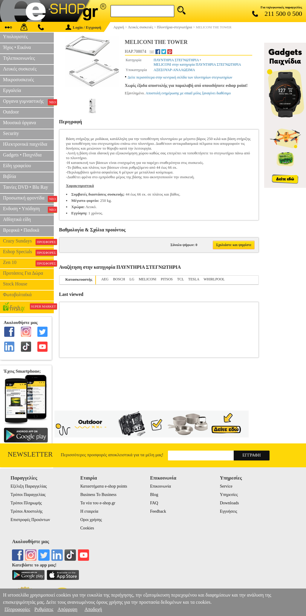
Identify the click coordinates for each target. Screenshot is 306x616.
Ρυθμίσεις (43, 609)
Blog (154, 494)
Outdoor (11, 111)
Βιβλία (9, 176)
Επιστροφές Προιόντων (30, 519)
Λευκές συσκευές (19, 68)
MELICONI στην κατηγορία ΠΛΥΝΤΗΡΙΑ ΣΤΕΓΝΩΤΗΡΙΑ (197, 64)
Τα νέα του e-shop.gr (97, 503)
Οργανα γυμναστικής (28, 102)
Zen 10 (28, 263)
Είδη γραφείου (17, 165)
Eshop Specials (28, 252)
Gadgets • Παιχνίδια (22, 154)
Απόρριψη (67, 609)
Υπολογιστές (15, 36)
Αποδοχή (93, 609)
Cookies (87, 528)
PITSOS (167, 279)
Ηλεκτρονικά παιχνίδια (25, 144)
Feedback (158, 511)
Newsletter (30, 454)
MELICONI (147, 279)
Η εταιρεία (89, 511)
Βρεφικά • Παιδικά (21, 230)
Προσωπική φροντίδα (28, 198)
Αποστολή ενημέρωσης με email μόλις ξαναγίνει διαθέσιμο (188, 93)
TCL (180, 279)
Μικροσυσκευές (18, 79)
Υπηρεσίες (229, 494)
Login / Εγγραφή (83, 27)
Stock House (15, 283)
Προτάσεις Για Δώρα (23, 273)
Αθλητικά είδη (17, 219)
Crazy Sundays (28, 241)
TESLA (193, 279)
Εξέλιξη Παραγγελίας (28, 486)
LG (131, 279)
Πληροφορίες (17, 609)
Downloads (229, 503)
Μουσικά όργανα (19, 122)
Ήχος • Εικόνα (17, 47)
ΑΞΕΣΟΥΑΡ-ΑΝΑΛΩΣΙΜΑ (174, 70)
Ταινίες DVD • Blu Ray (25, 187)
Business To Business (98, 494)
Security (11, 133)
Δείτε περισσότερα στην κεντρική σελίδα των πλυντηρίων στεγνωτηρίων (180, 77)
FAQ (154, 503)
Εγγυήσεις (228, 511)
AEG (105, 279)
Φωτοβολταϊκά (17, 294)
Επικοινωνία (160, 486)
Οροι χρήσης (91, 519)
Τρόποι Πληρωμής (26, 503)
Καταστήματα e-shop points (103, 486)
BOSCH (119, 279)
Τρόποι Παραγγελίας (27, 494)
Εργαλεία (12, 90)
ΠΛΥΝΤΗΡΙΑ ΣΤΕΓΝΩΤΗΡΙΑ (176, 60)
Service (226, 486)
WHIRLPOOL (214, 279)
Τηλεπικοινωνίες (19, 58)
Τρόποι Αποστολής (26, 511)
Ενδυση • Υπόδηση (28, 209)
